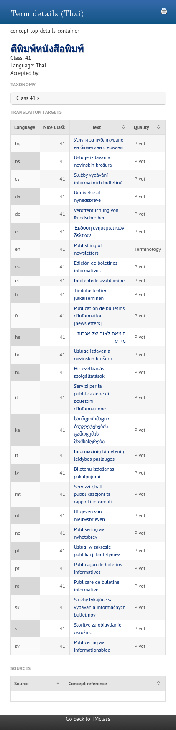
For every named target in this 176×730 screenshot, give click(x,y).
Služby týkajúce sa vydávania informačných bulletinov (100, 607)
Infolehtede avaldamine (99, 280)
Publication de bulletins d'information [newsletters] (99, 315)
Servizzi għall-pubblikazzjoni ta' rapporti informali (93, 494)
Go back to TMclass (88, 718)
